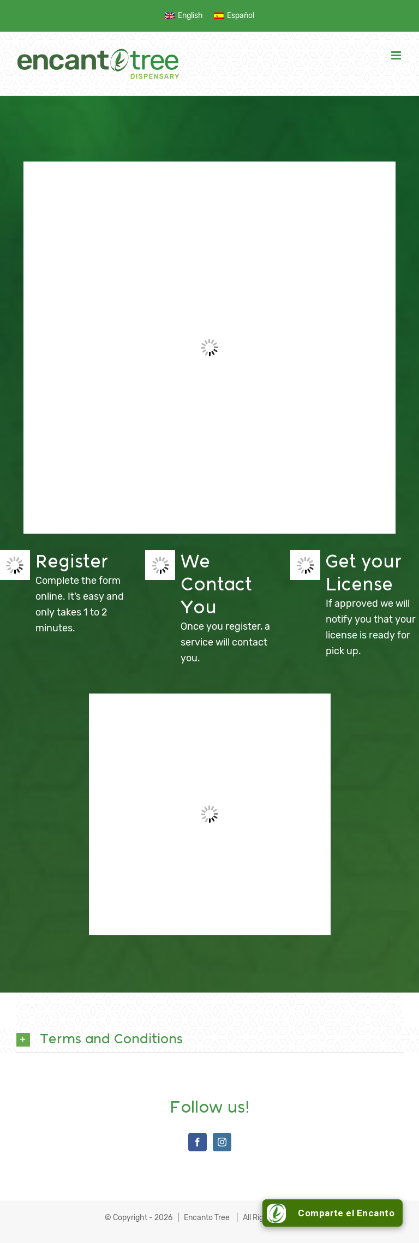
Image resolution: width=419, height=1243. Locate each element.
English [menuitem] (190, 15)
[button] (209, 1039)
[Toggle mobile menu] (397, 55)
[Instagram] (222, 1142)
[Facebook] (197, 1142)
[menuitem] (183, 15)
